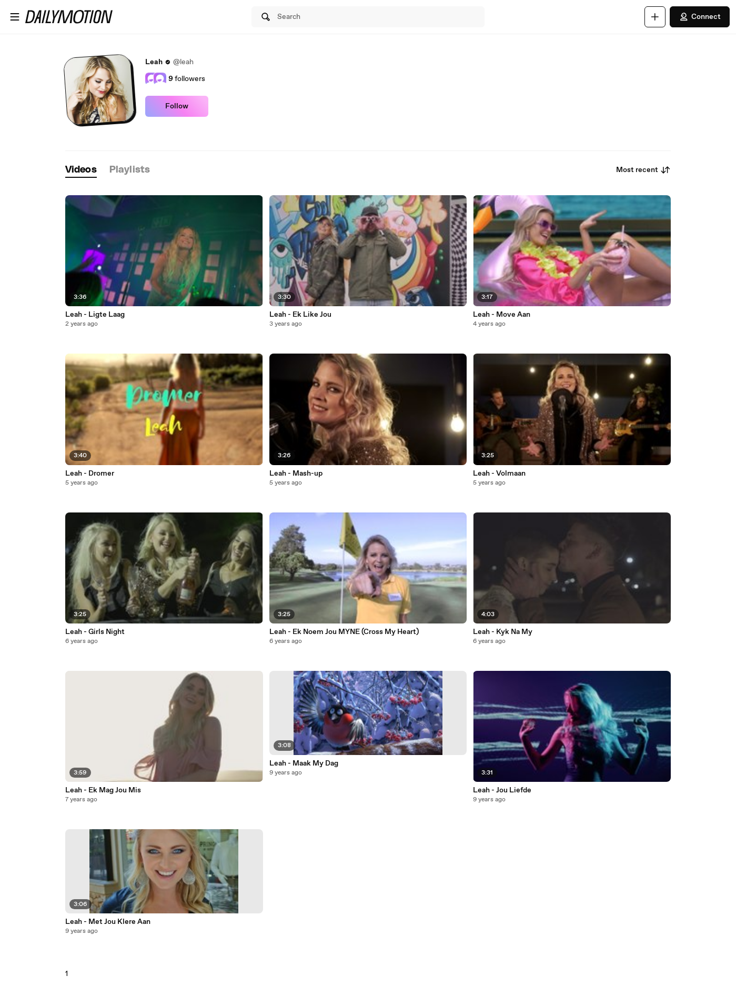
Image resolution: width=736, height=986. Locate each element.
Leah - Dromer (89, 473)
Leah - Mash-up (295, 473)
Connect (700, 17)
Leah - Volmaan (499, 473)
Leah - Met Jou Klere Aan (107, 922)
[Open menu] (14, 16)
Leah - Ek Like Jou (300, 314)
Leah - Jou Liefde (502, 790)
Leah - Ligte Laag (95, 314)
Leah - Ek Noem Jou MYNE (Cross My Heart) (344, 632)
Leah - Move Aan (501, 314)
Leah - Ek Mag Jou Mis (103, 790)
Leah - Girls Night (95, 632)
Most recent (643, 170)
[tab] (81, 170)
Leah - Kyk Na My (502, 632)
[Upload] (655, 16)
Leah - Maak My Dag (303, 763)
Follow (176, 106)
